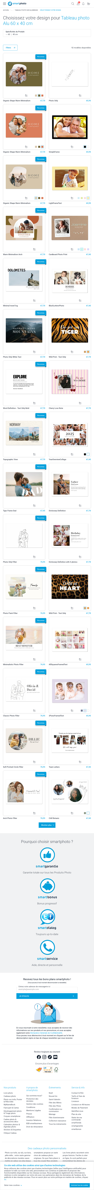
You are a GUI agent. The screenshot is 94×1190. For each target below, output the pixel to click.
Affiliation (30, 1116)
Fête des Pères (55, 1105)
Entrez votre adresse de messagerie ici (34, 985)
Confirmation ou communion (55, 1109)
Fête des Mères (55, 1101)
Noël (51, 1092)
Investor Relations (33, 1119)
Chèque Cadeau (10, 1132)
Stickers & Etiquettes (12, 1128)
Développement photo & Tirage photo (13, 1111)
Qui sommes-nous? (34, 1094)
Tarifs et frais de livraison (78, 1096)
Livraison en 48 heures (80, 1103)
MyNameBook (9, 1103)
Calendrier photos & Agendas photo (12, 1124)
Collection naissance (57, 1120)
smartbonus (76, 1128)
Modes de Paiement (79, 1107)
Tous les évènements (57, 1123)
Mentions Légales (33, 1109)
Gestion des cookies (34, 1103)
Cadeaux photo (10, 1095)
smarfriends (76, 1122)
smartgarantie (77, 1125)
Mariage (52, 1113)
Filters (8, 48)
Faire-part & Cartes (11, 1107)
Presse (29, 1112)
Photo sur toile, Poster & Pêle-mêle (13, 1099)
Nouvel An (53, 1095)
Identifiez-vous (77, 1110)
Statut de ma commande (76, 1117)
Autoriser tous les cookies (79, 1185)
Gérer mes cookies (13, 1185)
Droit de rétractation (34, 1125)
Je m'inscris (24, 995)
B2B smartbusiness (34, 1122)
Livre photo (8, 1092)
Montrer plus (46, 824)
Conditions (30, 1106)
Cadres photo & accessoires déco (11, 1119)
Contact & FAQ (77, 1092)
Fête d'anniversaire (56, 1116)
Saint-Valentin (54, 1098)
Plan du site (76, 1113)
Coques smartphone (12, 1115)
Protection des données (32, 1099)
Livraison (75, 1100)
